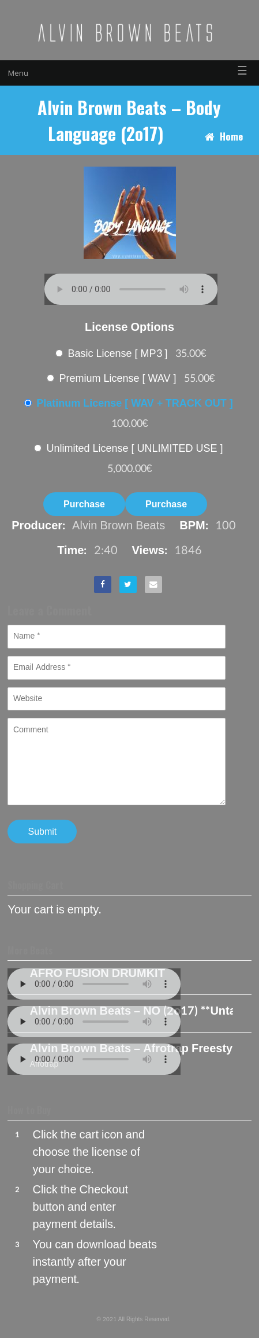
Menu (18, 73)
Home (231, 136)
